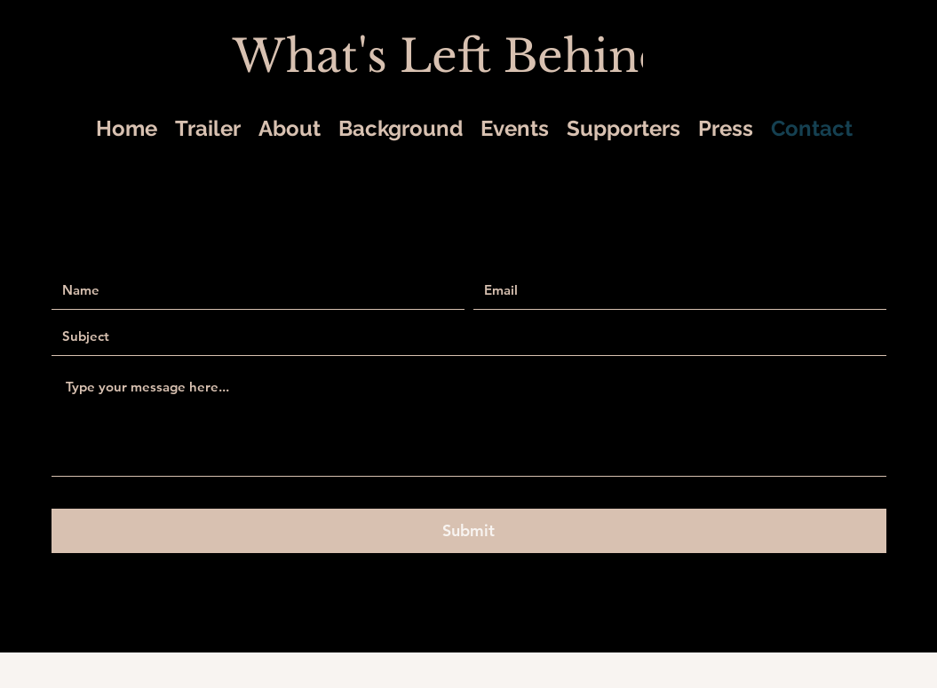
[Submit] (469, 531)
